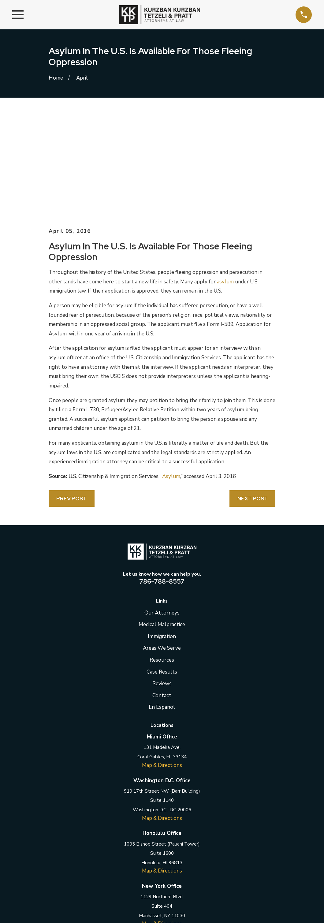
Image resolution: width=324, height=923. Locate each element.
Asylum (171, 372)
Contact (161, 591)
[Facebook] (131, 849)
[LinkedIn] (162, 849)
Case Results (162, 567)
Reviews (162, 579)
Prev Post (71, 394)
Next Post (252, 394)
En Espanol (162, 603)
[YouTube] (192, 849)
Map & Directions (162, 661)
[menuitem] (57, 920)
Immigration (162, 532)
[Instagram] (177, 849)
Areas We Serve (162, 543)
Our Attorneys (162, 508)
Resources (162, 555)
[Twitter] (147, 849)
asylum (225, 177)
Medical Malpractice (162, 520)
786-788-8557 (161, 477)
